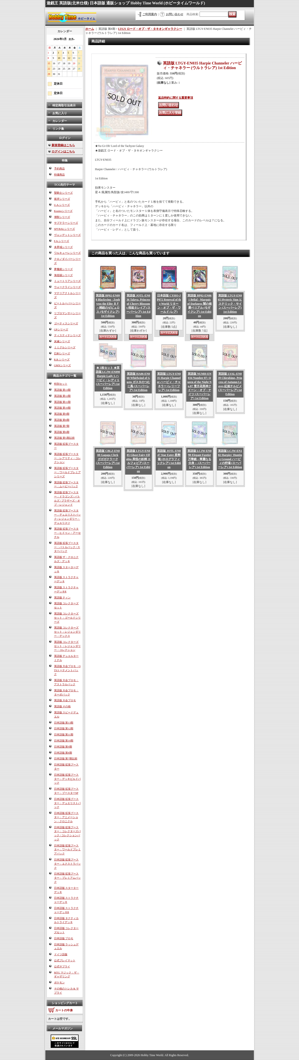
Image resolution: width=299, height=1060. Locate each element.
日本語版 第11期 (63, 734)
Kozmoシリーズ (63, 210)
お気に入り (59, 113)
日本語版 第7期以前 (65, 758)
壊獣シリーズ (62, 216)
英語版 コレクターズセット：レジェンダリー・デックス (67, 631)
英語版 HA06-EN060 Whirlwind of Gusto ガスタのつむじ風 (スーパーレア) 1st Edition (138, 382)
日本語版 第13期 (63, 722)
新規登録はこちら (63, 145)
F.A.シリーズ (61, 240)
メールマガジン (62, 1028)
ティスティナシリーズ (67, 335)
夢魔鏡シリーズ (63, 269)
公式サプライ (62, 966)
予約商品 (59, 168)
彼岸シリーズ (62, 198)
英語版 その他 (62, 706)
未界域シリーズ (63, 247)
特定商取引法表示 (64, 105)
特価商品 (59, 174)
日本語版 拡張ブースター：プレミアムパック (67, 877)
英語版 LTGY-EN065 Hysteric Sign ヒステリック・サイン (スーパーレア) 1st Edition (230, 303)
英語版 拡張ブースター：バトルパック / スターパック (67, 547)
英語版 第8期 (61, 419)
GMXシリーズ (62, 365)
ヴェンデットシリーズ (67, 234)
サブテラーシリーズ (66, 222)
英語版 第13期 (62, 389)
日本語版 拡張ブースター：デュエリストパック (67, 803)
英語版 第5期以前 (64, 437)
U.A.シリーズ (62, 204)
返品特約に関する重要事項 (175, 97)
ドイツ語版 (60, 954)
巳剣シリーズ (62, 353)
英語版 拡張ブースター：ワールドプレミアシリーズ (67, 472)
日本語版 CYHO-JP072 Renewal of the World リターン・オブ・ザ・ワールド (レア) (169, 303)
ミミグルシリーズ (64, 347)
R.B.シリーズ (62, 359)
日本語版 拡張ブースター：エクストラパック (67, 863)
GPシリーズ (61, 329)
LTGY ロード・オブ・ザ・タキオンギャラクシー (150, 29)
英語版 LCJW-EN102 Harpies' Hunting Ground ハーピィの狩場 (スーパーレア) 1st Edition (230, 459)
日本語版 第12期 (63, 728)
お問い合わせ (174, 14)
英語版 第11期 (62, 401)
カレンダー (59, 121)
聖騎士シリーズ (63, 192)
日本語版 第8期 (63, 752)
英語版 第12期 (62, 395)
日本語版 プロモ (63, 938)
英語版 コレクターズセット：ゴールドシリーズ (67, 617)
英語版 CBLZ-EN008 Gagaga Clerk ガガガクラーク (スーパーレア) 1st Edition (108, 459)
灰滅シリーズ (62, 341)
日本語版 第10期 (63, 740)
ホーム (89, 29)
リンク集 (58, 128)
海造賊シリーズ (63, 275)
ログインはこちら (63, 151)
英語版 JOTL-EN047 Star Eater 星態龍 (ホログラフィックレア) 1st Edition (169, 459)
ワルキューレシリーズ (67, 252)
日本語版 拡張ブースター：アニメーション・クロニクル (66, 817)
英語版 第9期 (61, 413)
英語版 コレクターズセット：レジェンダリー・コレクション (67, 646)
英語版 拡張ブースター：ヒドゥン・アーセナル (67, 532)
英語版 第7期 (61, 425)
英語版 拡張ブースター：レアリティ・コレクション (67, 458)
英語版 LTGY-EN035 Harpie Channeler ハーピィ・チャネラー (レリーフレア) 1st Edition (169, 382)
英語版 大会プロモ (65, 700)
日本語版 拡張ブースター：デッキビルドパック (67, 778)
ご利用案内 (149, 14)
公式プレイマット (64, 960)
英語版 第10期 (62, 407)
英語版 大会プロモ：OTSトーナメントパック (67, 670)
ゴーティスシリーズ (66, 323)
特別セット (60, 383)
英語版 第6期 (61, 431)
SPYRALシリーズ (64, 228)
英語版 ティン (62, 597)
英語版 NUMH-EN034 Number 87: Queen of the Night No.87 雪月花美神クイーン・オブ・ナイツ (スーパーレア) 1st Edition (199, 386)
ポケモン (59, 982)
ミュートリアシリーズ (67, 280)
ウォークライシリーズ (67, 287)
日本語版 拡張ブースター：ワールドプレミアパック (67, 849)
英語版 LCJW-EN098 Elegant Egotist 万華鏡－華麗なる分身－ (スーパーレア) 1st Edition (199, 459)
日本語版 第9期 (63, 746)
